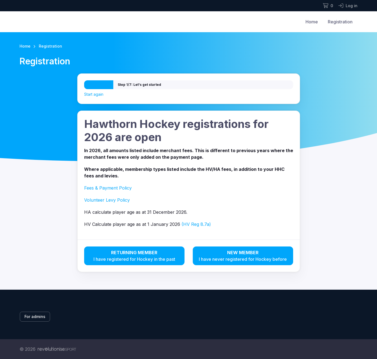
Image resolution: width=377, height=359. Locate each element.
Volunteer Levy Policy (107, 200)
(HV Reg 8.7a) (196, 224)
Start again (93, 94)
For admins (34, 316)
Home (312, 21)
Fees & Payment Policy (108, 188)
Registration (340, 21)
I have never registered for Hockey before (243, 255)
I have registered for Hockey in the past (134, 255)
